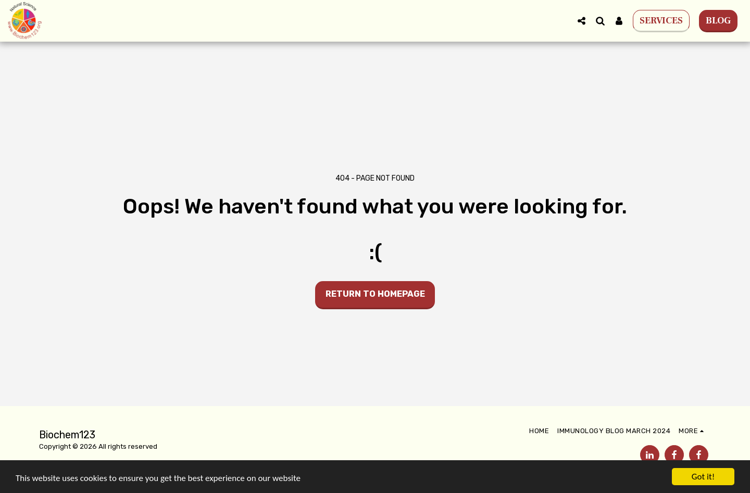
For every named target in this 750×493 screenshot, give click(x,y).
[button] (581, 21)
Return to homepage (375, 294)
